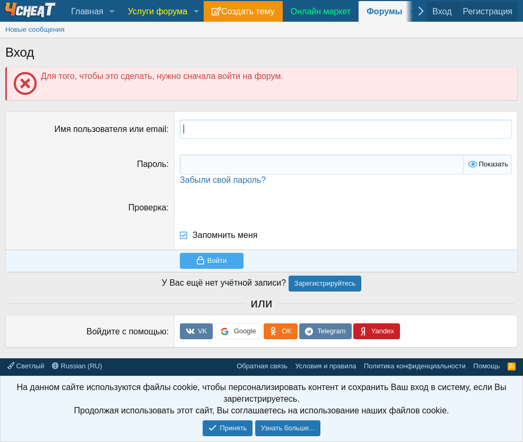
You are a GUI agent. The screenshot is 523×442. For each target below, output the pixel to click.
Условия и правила (325, 366)
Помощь (486, 366)
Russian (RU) (77, 366)
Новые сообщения (35, 29)
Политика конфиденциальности (415, 366)
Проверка (147, 207)
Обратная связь (262, 366)
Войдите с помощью (126, 331)
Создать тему (247, 11)
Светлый (25, 366)
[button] (112, 12)
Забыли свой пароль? (223, 179)
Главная (87, 11)
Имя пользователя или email (110, 129)
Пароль (152, 164)
